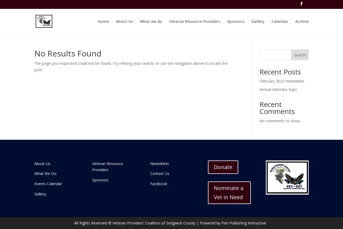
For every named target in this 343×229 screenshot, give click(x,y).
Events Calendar (48, 183)
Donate (223, 167)
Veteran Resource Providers (194, 22)
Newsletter (159, 163)
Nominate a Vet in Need (228, 192)
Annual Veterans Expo (278, 89)
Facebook (158, 183)
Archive (302, 22)
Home (103, 22)
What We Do (45, 173)
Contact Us (159, 173)
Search (300, 55)
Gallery (257, 22)
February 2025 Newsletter (281, 81)
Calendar (279, 22)
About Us (124, 22)
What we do (151, 22)
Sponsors (235, 22)
